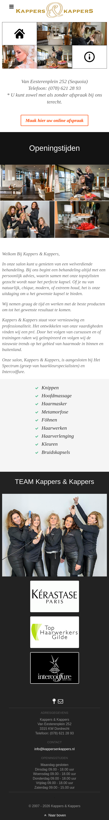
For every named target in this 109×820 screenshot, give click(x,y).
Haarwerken (54, 428)
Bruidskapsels (56, 452)
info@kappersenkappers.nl (54, 749)
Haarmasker (54, 403)
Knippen (50, 387)
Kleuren (50, 444)
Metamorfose (55, 412)
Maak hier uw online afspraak (54, 120)
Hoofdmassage (57, 395)
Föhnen (49, 420)
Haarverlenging (58, 436)
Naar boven (54, 815)
